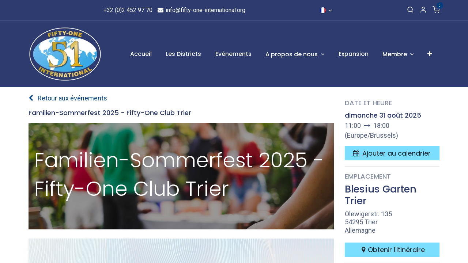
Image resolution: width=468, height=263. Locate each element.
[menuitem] (140, 54)
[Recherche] (410, 10)
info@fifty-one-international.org (201, 10)
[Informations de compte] (423, 10)
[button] (392, 153)
